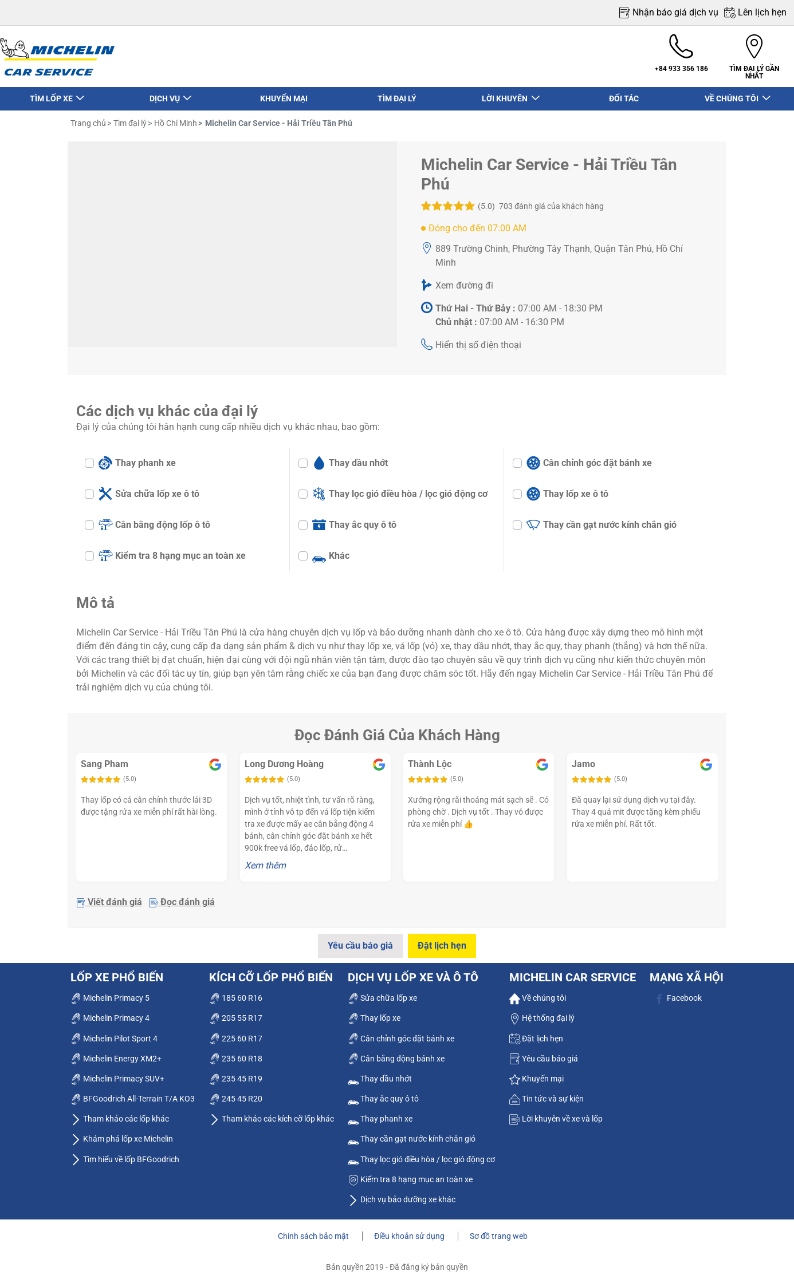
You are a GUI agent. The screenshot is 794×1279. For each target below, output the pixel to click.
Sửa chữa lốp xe (382, 992)
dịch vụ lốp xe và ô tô (413, 971)
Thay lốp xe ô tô (567, 488)
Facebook (678, 992)
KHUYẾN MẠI (284, 93)
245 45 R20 (235, 1093)
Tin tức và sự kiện (546, 1093)
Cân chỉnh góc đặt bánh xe (589, 457)
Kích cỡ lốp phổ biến (271, 971)
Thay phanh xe (137, 457)
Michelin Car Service (572, 971)
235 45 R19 (235, 1072)
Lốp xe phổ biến (116, 971)
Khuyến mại (536, 1072)
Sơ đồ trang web (499, 1230)
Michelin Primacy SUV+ (117, 1072)
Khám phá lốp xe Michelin (121, 1133)
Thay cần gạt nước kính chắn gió (601, 519)
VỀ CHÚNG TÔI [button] (732, 93)
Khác (330, 550)
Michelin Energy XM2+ (116, 1052)
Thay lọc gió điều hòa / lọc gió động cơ (400, 488)
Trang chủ (88, 118)
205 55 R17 (235, 1012)
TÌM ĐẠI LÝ (397, 93)
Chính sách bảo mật (314, 1230)
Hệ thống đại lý (542, 1012)
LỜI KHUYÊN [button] (505, 93)
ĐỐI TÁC (624, 93)
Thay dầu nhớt (350, 457)
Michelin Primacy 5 (110, 992)
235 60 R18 (235, 1052)
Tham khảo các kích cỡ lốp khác (271, 1113)
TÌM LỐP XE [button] (51, 93)
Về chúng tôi (537, 992)
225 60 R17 (235, 1032)
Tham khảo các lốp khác (119, 1113)
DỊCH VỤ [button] (165, 93)
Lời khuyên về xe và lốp (556, 1113)
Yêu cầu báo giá (359, 940)
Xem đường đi (464, 280)
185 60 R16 (235, 992)
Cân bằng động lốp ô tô (154, 519)
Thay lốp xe (374, 1012)
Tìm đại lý (129, 118)
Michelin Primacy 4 (110, 1012)
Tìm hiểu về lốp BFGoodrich (124, 1153)
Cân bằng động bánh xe (396, 1052)
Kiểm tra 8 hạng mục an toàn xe (172, 550)
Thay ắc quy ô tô (354, 519)
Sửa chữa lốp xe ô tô (149, 488)
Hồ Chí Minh (174, 118)
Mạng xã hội (687, 971)
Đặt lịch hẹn (443, 940)
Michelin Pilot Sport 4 (114, 1032)
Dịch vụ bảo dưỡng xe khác (401, 1193)
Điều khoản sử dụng (410, 1230)
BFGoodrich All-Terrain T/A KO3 (132, 1093)
